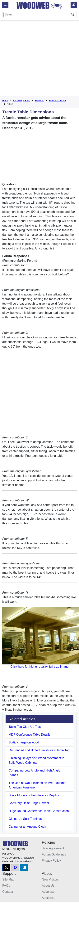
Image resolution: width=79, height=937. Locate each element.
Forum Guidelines (54, 854)
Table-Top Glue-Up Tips (25, 726)
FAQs (6, 885)
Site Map (8, 879)
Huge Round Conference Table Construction (39, 811)
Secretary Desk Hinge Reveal (29, 803)
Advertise (48, 891)
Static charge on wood (24, 742)
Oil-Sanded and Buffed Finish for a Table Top (39, 750)
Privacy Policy (51, 860)
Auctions (47, 897)
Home (5, 100)
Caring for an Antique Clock (27, 826)
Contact (7, 891)
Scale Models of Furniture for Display (34, 795)
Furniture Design (57, 100)
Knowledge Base (21, 100)
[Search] (35, 14)
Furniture (39, 100)
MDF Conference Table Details (29, 734)
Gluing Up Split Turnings (25, 818)
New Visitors (50, 879)
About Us (48, 885)
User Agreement (53, 848)
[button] (6, 867)
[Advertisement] (36, 59)
